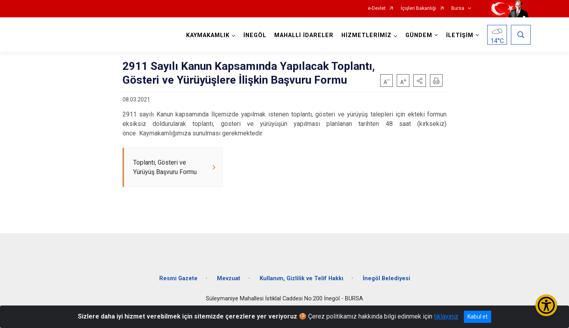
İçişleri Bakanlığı (418, 8)
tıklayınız (446, 316)
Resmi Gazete (178, 278)
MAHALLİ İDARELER (303, 35)
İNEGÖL (254, 35)
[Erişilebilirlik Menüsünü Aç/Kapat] (546, 305)
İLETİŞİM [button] (459, 35)
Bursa (457, 8)
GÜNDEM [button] (418, 35)
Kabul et (477, 316)
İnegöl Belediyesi (386, 278)
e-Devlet (377, 8)
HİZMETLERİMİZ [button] (366, 35)
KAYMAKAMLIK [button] (208, 35)
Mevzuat (228, 278)
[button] (419, 80)
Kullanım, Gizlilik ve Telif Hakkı (301, 278)
